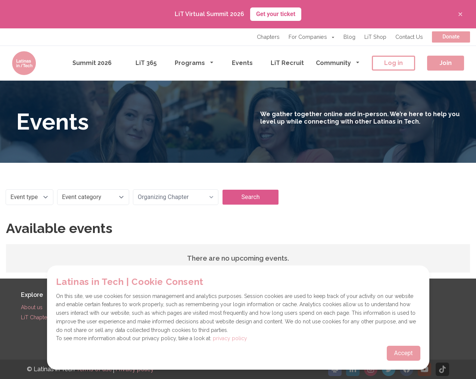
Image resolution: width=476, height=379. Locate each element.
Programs (194, 62)
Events (242, 62)
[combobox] (175, 197)
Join (445, 62)
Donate (451, 37)
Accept (403, 353)
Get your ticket (275, 14)
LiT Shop (375, 37)
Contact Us (409, 37)
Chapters (268, 37)
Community (338, 62)
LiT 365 (146, 62)
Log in (393, 62)
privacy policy (230, 338)
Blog (349, 37)
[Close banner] (460, 14)
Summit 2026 (92, 62)
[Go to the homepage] (24, 63)
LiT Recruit (287, 62)
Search (250, 197)
